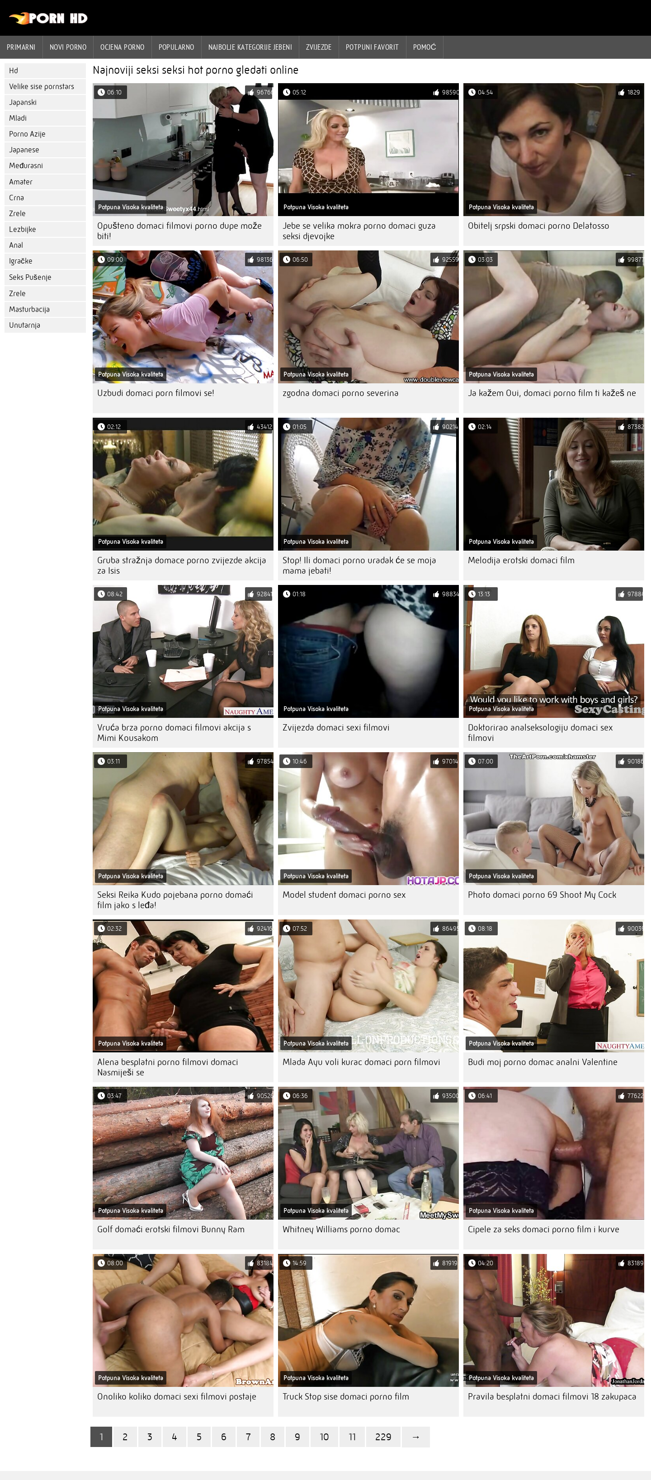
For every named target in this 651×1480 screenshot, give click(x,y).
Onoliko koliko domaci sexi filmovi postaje (176, 1396)
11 (352, 1436)
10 (324, 1436)
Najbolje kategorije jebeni (250, 47)
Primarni (21, 47)
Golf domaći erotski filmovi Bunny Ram (171, 1229)
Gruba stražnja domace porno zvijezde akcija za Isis (181, 565)
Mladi (18, 118)
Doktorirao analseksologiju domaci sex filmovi (540, 732)
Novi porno (68, 47)
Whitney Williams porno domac (341, 1229)
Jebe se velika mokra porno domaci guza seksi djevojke (359, 231)
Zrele (17, 213)
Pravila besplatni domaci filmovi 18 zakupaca (552, 1396)
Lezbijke (22, 229)
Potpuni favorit (372, 47)
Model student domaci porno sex (344, 895)
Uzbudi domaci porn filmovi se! (155, 393)
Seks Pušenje (30, 277)
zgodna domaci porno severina (341, 393)
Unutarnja (24, 325)
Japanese (24, 150)
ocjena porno (122, 47)
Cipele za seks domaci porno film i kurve (543, 1229)
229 (383, 1436)
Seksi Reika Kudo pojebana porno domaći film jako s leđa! (175, 900)
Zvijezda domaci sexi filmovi (336, 727)
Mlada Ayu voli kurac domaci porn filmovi (361, 1062)
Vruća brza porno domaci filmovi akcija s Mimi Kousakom (174, 732)
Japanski (23, 102)
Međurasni (26, 165)
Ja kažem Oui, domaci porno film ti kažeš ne (552, 393)
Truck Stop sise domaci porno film (346, 1396)
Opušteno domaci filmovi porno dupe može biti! (179, 231)
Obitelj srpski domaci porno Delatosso (538, 226)
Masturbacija (29, 309)
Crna (16, 197)
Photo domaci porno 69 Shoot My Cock (542, 895)
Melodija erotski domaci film (521, 560)
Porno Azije (27, 134)
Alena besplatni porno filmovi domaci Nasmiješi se (167, 1067)
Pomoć (425, 47)
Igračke (21, 261)
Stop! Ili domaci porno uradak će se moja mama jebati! (359, 565)
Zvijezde (319, 47)
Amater (21, 182)
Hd (13, 70)
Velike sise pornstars (41, 86)
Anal (16, 245)
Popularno (176, 47)
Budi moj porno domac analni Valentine (543, 1062)
